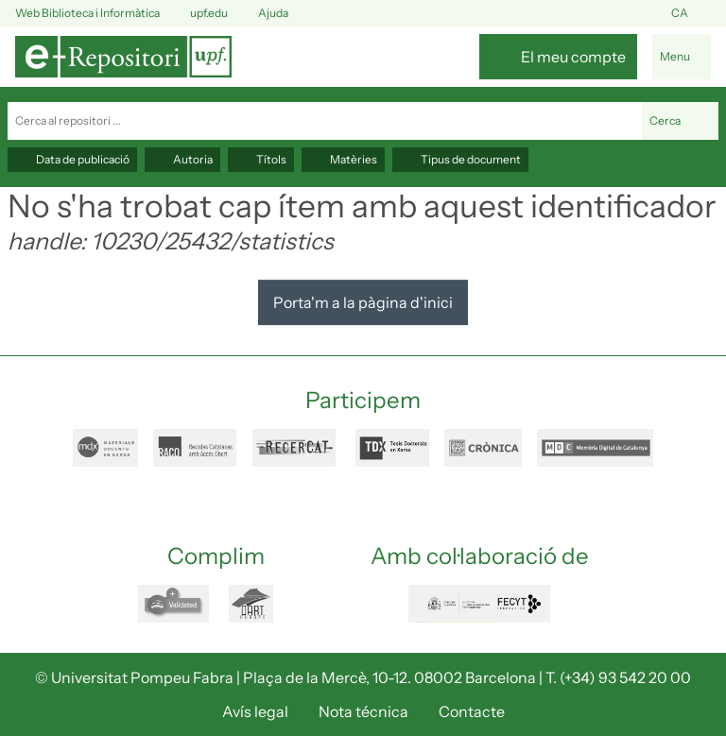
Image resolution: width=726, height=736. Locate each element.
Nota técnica (363, 711)
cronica (483, 448)
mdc (595, 448)
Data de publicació (72, 159)
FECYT (479, 604)
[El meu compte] (558, 56)
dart (262, 604)
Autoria (182, 159)
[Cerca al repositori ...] (325, 121)
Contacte (472, 711)
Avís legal (255, 711)
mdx (105, 448)
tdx (392, 448)
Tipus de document (460, 159)
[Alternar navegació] (681, 56)
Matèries (343, 159)
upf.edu (197, 14)
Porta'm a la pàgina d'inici (363, 302)
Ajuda (261, 14)
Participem (363, 400)
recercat (296, 448)
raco (195, 448)
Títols (260, 159)
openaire (176, 604)
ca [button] (691, 14)
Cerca (680, 121)
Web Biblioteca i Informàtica (87, 13)
